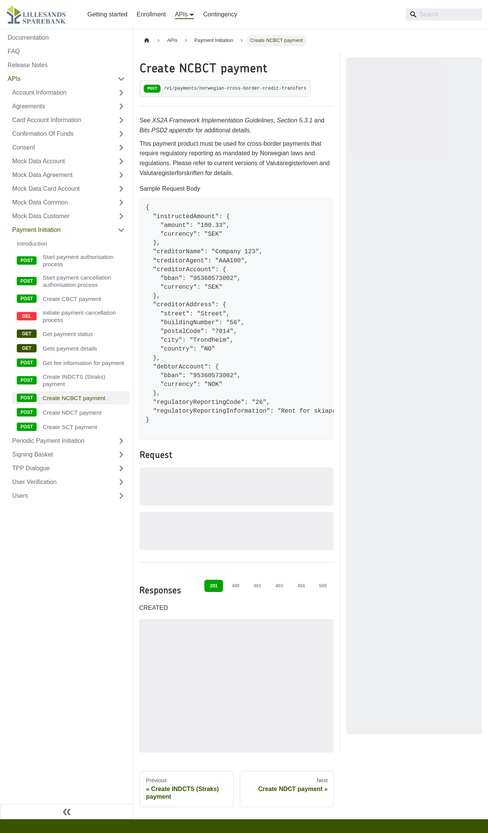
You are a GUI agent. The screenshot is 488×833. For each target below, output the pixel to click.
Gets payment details (70, 348)
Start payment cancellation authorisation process (77, 281)
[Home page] (147, 41)
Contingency (220, 14)
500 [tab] (323, 586)
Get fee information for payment (83, 363)
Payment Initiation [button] (36, 230)
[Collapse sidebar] (66, 811)
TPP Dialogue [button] (31, 468)
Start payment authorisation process (78, 260)
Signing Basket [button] (32, 454)
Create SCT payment (70, 427)
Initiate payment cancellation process (79, 316)
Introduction (32, 243)
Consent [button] (23, 147)
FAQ (14, 51)
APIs (14, 79)
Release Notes (28, 65)
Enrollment (150, 14)
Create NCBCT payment (74, 398)
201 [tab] (214, 586)
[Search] (444, 14)
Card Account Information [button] (46, 120)
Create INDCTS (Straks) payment (74, 380)
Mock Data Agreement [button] (42, 175)
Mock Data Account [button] (38, 161)
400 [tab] (235, 586)
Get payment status (68, 334)
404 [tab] (301, 586)
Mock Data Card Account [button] (46, 188)
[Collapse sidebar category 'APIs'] (121, 79)
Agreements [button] (28, 106)
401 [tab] (257, 586)
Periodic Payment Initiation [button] (48, 440)
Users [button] (20, 495)
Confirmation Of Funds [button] (43, 133)
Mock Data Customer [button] (40, 216)
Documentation (28, 37)
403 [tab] (279, 586)
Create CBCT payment (72, 299)
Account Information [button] (39, 92)
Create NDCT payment (72, 412)
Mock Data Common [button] (40, 202)
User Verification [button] (34, 482)
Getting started (107, 14)
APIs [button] (181, 14)
